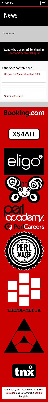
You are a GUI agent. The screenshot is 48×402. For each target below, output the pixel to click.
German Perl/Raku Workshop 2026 (22, 74)
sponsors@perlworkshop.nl (24, 53)
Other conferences (13, 96)
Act (18, 389)
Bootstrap (10, 393)
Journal (38, 393)
